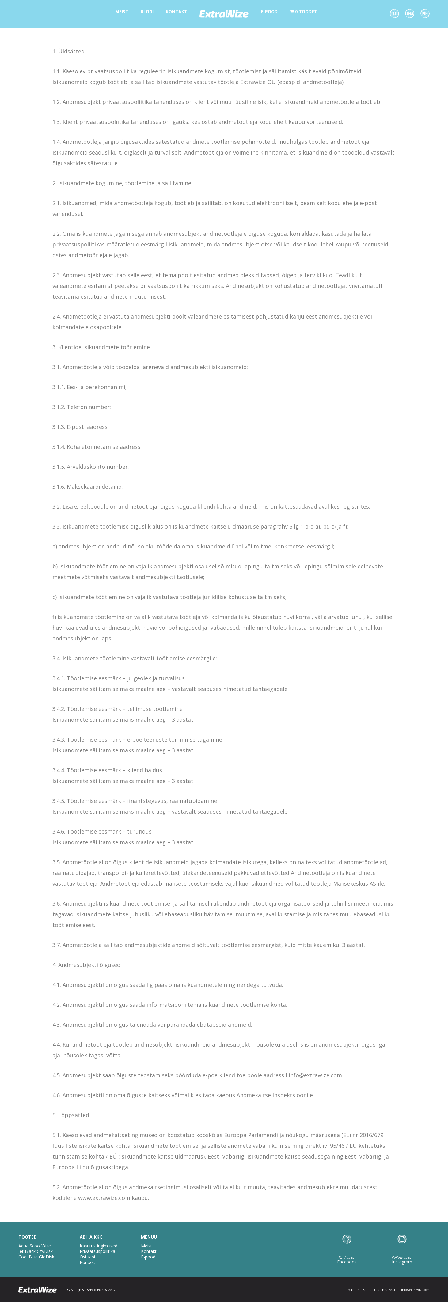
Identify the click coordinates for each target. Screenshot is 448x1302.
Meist (146, 1246)
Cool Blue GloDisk (36, 1257)
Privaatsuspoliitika (97, 1251)
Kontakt (87, 1262)
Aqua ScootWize (34, 1246)
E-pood (148, 1257)
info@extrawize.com (415, 1290)
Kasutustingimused (98, 1246)
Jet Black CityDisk (35, 1251)
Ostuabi (87, 1257)
